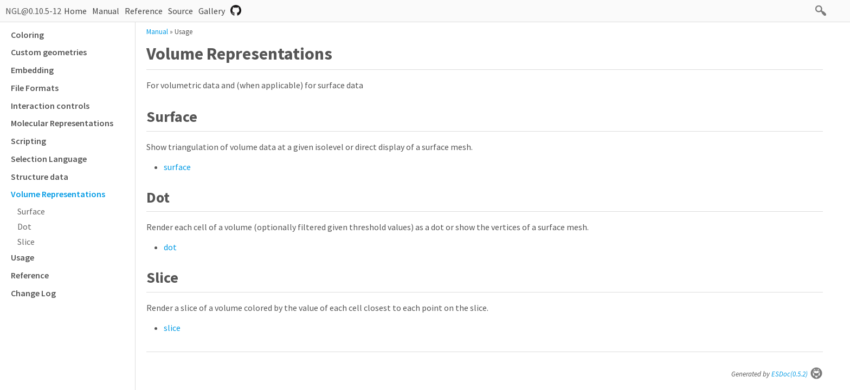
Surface (31, 211)
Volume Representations (58, 193)
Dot (24, 226)
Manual (105, 10)
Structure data (39, 176)
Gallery (211, 10)
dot (170, 247)
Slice (26, 241)
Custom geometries (49, 52)
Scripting (28, 140)
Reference (144, 10)
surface (177, 166)
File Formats (35, 87)
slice (172, 327)
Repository (235, 10)
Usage (22, 257)
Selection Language (49, 158)
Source (180, 10)
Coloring (27, 34)
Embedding (32, 69)
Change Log (33, 293)
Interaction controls (50, 105)
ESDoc (797, 374)
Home (75, 10)
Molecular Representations (62, 123)
